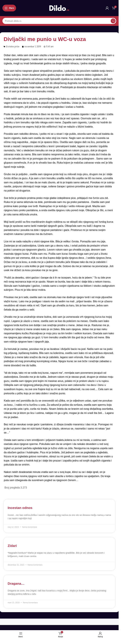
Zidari (12, 546)
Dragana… (16, 583)
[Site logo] (59, 7)
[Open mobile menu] (9, 8)
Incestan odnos (20, 508)
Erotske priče (12, 46)
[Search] (59, 21)
